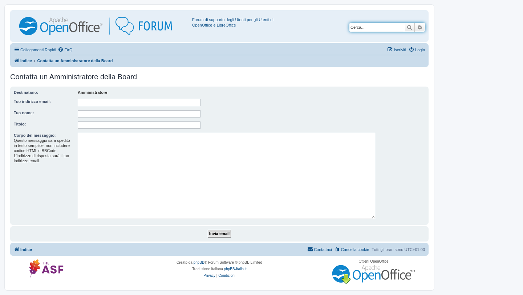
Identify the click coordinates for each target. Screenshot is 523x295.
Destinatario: (26, 92)
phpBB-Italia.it (235, 269)
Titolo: (20, 124)
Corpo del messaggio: (35, 135)
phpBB (199, 262)
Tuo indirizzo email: (32, 101)
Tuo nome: (24, 113)
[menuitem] (65, 49)
